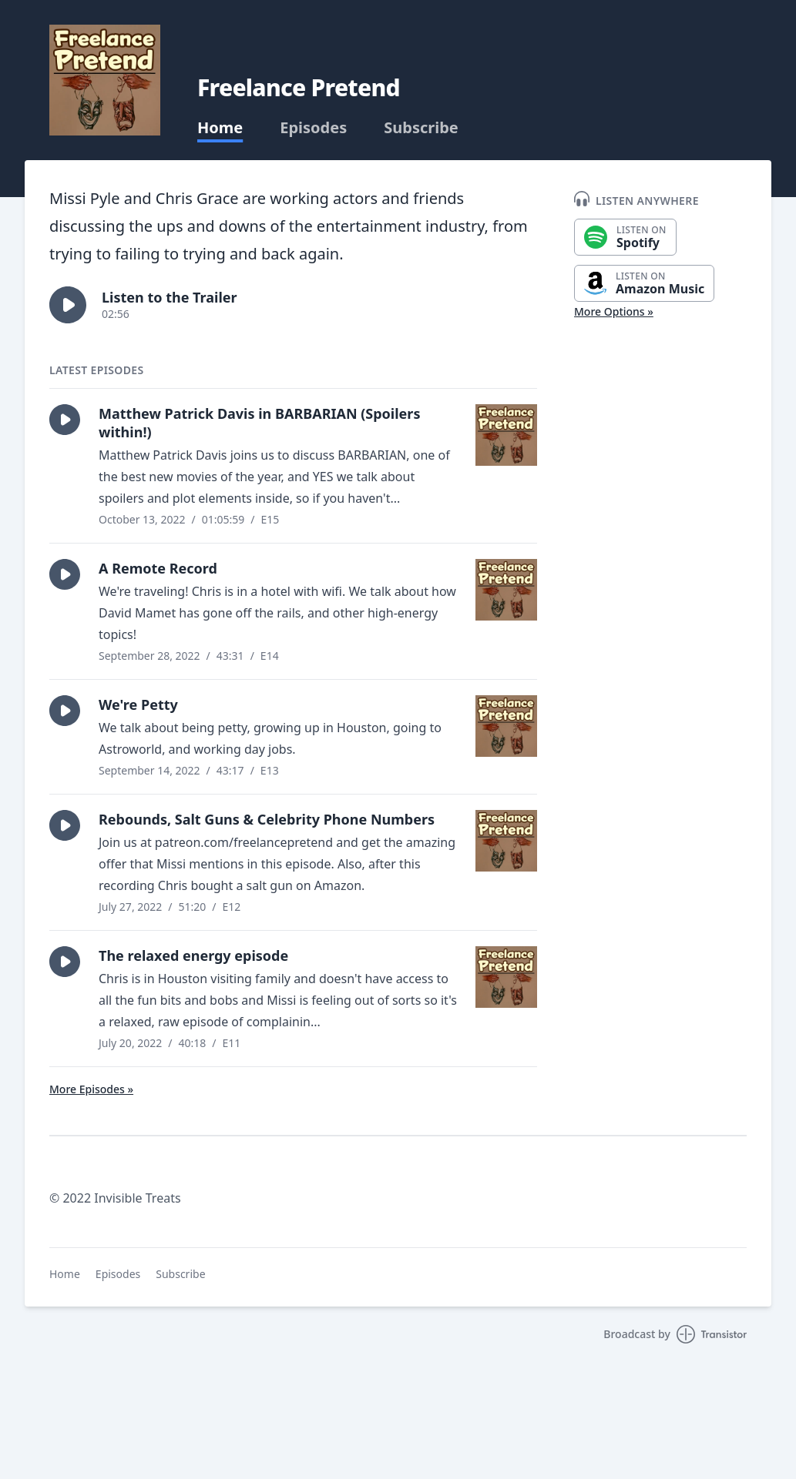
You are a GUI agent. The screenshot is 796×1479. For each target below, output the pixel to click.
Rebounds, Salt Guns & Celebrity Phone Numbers (267, 819)
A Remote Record (158, 568)
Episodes (313, 128)
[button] (67, 304)
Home (220, 128)
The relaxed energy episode (193, 955)
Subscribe (421, 128)
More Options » (613, 311)
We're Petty (138, 704)
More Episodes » (91, 1089)
